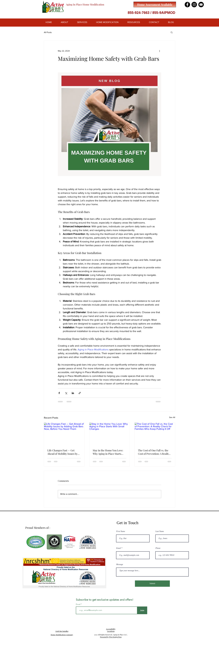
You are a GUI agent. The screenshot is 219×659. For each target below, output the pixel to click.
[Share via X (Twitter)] (66, 393)
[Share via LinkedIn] (73, 393)
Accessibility (111, 629)
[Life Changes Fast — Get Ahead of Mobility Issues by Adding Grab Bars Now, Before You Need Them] (64, 434)
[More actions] (159, 51)
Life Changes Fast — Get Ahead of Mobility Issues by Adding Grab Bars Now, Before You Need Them (62, 452)
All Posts (48, 32)
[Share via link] (79, 393)
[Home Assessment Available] (155, 4)
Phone (157, 548)
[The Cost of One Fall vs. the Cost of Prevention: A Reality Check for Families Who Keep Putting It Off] (155, 434)
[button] (171, 32)
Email (118, 548)
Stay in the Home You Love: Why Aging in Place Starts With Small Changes (108, 452)
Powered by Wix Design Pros (111, 637)
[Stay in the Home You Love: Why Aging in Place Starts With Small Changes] (109, 434)
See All (172, 417)
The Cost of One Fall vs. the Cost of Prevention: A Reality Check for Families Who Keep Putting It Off (154, 452)
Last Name (159, 531)
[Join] (142, 610)
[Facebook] (187, 4)
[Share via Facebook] (59, 393)
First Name (120, 531)
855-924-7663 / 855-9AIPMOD (151, 13)
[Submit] (152, 583)
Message (119, 564)
